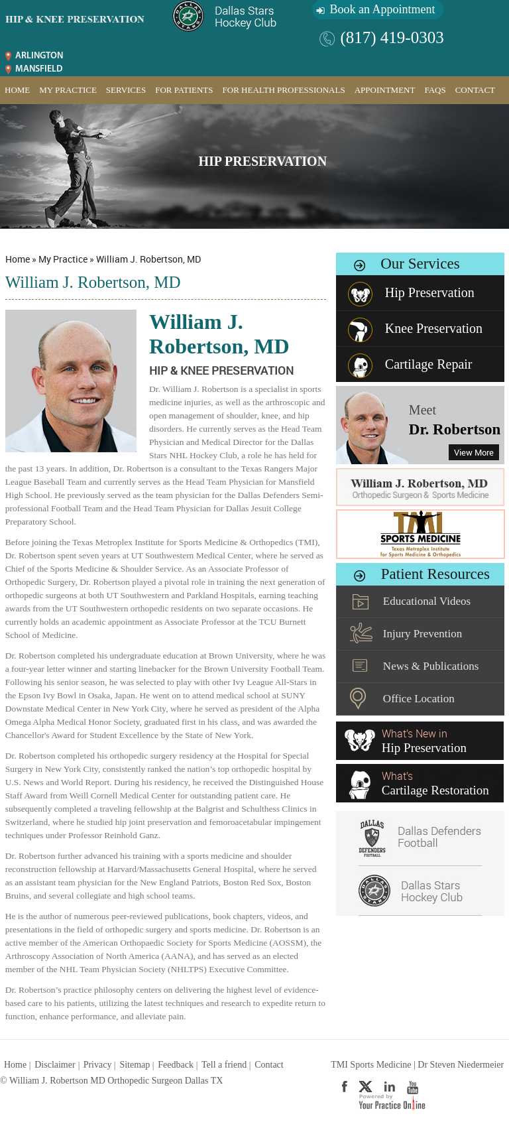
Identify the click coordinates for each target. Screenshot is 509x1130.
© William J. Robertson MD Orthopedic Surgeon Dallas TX (111, 1081)
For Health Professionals (284, 90)
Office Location (419, 698)
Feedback (176, 1065)
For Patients (184, 90)
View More (474, 452)
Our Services (419, 263)
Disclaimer (54, 1065)
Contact (475, 90)
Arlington (39, 56)
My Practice (68, 90)
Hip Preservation (263, 161)
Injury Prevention (422, 633)
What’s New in (424, 740)
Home (17, 90)
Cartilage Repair (429, 364)
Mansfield (39, 69)
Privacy (98, 1065)
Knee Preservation (433, 328)
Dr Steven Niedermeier (461, 1065)
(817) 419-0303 (391, 37)
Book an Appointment (382, 9)
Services (126, 90)
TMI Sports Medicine (371, 1065)
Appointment (385, 90)
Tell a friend (224, 1065)
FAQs (434, 90)
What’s (435, 783)
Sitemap (134, 1065)
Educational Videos (427, 601)
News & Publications (431, 666)
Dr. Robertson (454, 429)
